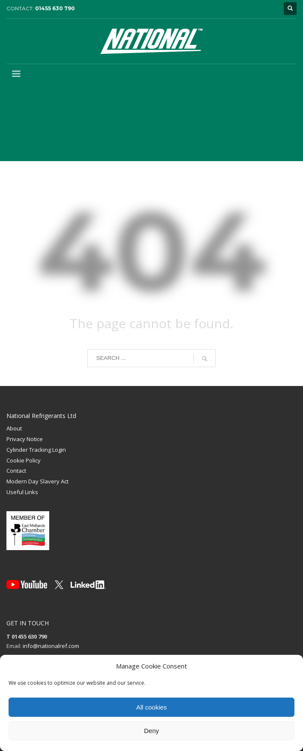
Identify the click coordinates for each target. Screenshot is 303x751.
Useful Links (22, 492)
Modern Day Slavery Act (37, 481)
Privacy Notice (24, 439)
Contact (16, 470)
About (14, 428)
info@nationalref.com (51, 646)
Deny (151, 730)
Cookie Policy (23, 460)
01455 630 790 (55, 8)
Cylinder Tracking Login (36, 450)
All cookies (151, 707)
